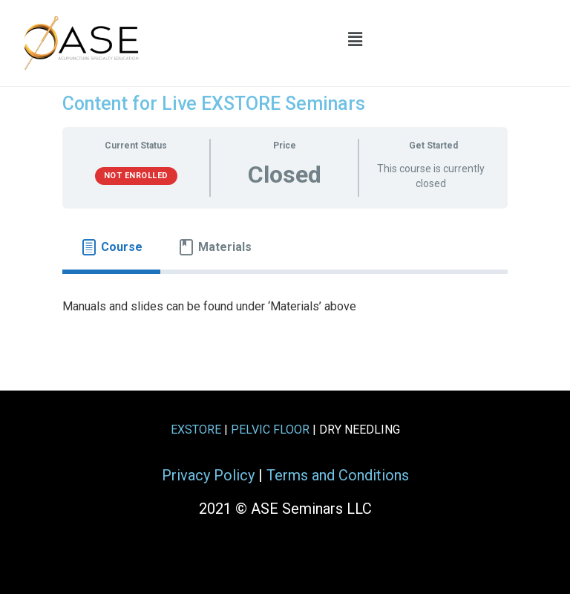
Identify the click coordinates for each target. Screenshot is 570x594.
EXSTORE (196, 429)
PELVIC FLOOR (270, 429)
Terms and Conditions (337, 475)
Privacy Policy (208, 475)
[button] (355, 39)
